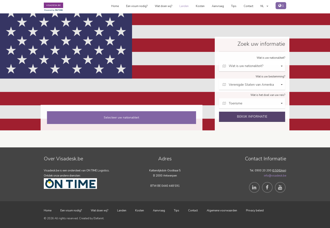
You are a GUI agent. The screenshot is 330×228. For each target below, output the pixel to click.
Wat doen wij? (163, 6)
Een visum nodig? (137, 6)
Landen (184, 6)
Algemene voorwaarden (222, 210)
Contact (248, 6)
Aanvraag (218, 6)
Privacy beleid (255, 210)
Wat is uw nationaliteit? (271, 58)
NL (264, 6)
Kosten (200, 6)
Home (115, 6)
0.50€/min (279, 170)
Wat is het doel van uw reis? (267, 95)
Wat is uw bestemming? (270, 76)
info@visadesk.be (275, 176)
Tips (233, 6)
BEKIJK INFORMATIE (252, 116)
